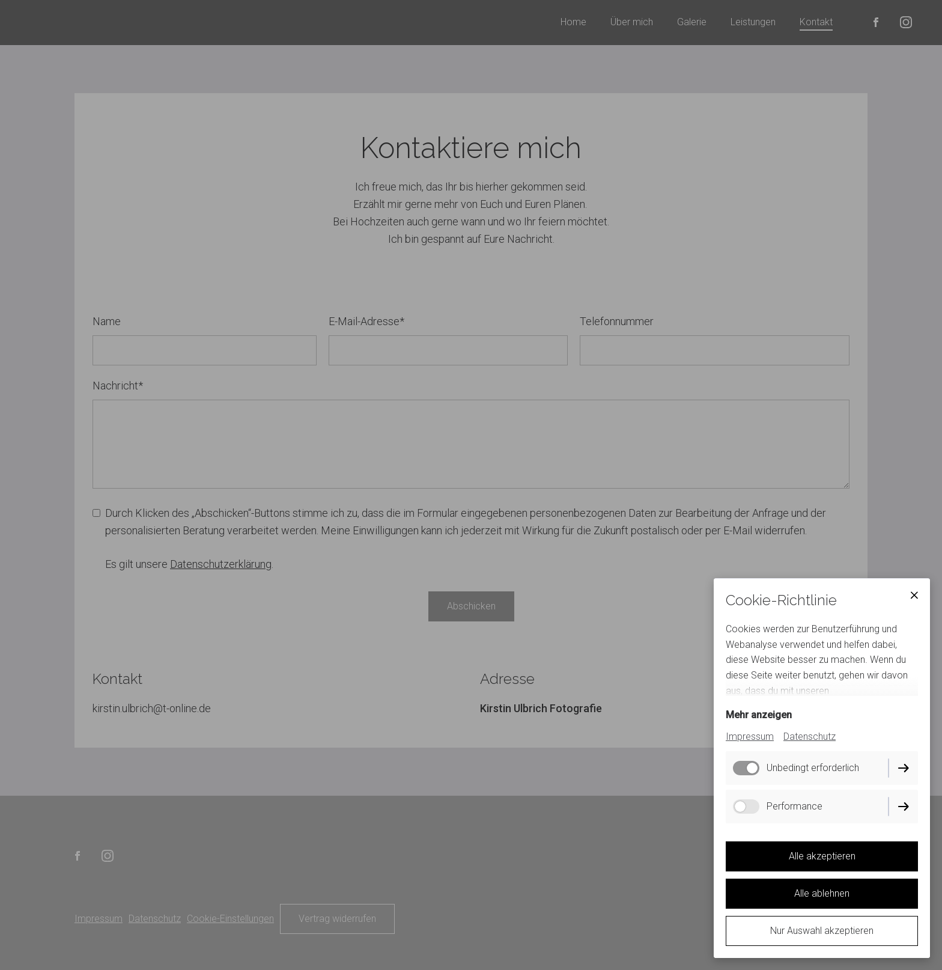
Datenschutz (809, 736)
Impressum (750, 736)
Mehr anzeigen (759, 715)
